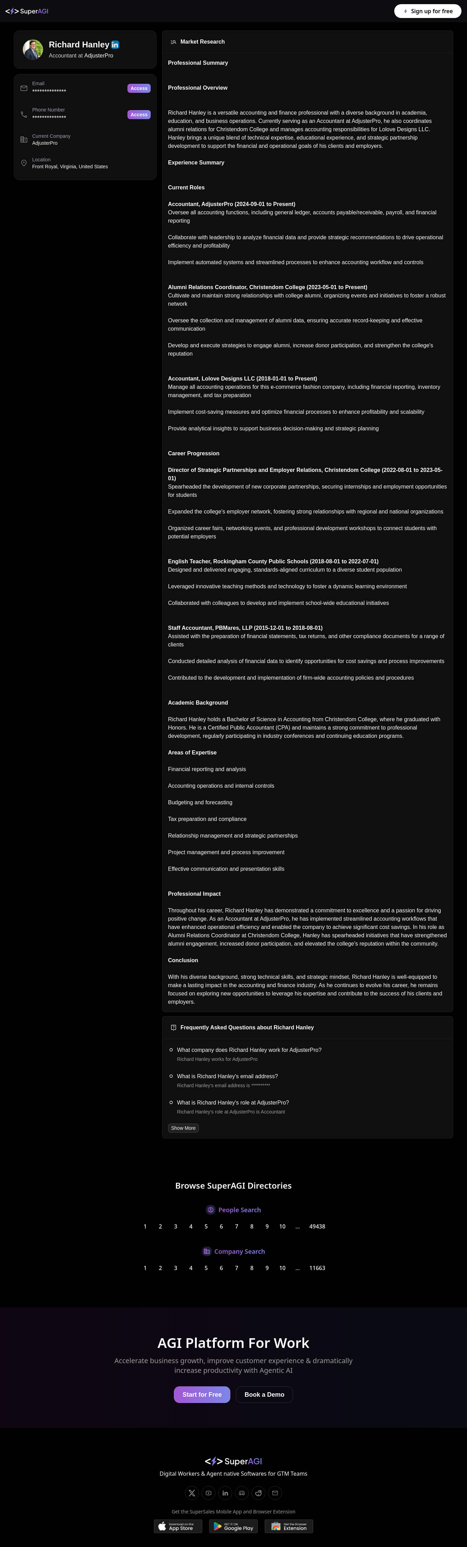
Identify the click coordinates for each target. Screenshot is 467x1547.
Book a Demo (264, 1394)
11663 (317, 1268)
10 (282, 1226)
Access (139, 88)
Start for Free (202, 1394)
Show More (183, 1128)
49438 (317, 1226)
